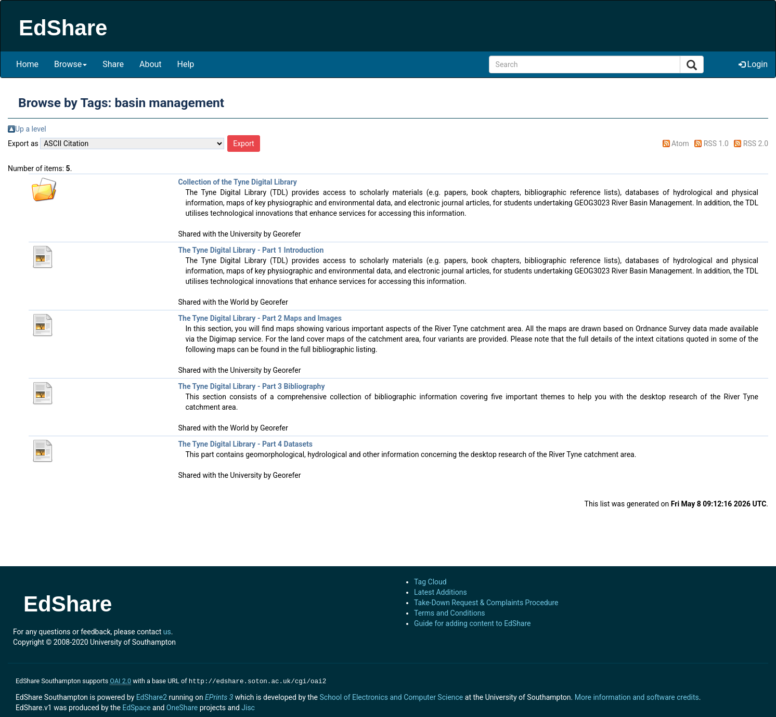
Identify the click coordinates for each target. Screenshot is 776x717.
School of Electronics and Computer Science (391, 696)
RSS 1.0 (716, 143)
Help (186, 64)
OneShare (182, 706)
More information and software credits (637, 696)
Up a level (30, 129)
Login (753, 64)
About (150, 64)
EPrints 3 (219, 696)
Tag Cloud (430, 582)
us (167, 632)
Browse (70, 64)
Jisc (248, 706)
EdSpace (136, 706)
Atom (680, 143)
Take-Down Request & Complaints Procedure (486, 602)
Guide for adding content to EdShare (472, 623)
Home (27, 64)
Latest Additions (440, 592)
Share (113, 64)
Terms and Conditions (449, 613)
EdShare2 (151, 696)
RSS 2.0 (755, 143)
